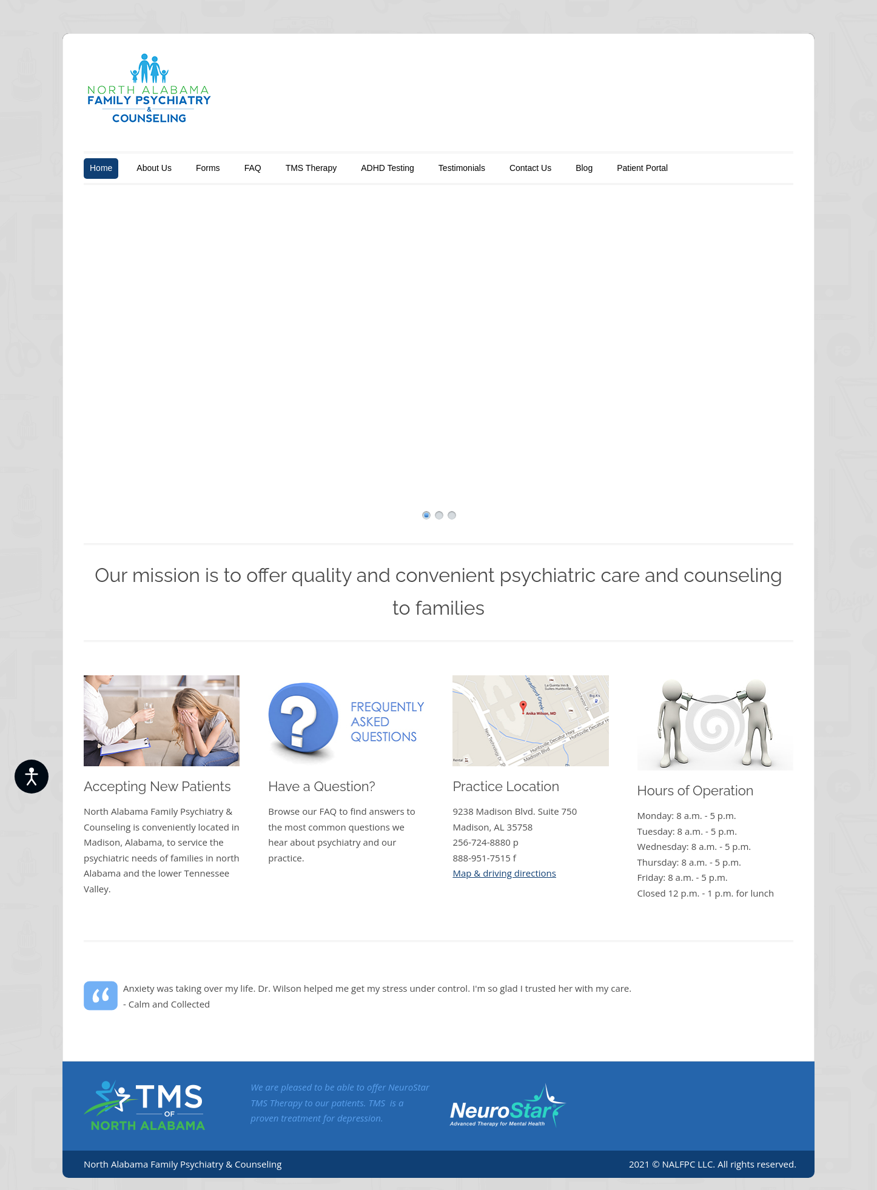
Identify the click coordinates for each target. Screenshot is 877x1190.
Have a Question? (321, 786)
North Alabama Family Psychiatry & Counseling (182, 1164)
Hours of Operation (695, 790)
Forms (208, 168)
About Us (154, 168)
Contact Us (530, 168)
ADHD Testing (387, 168)
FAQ (252, 168)
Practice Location (505, 786)
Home (101, 168)
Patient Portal (642, 168)
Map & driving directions (504, 873)
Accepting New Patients (157, 786)
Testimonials (461, 168)
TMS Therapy (311, 168)
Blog (584, 168)
